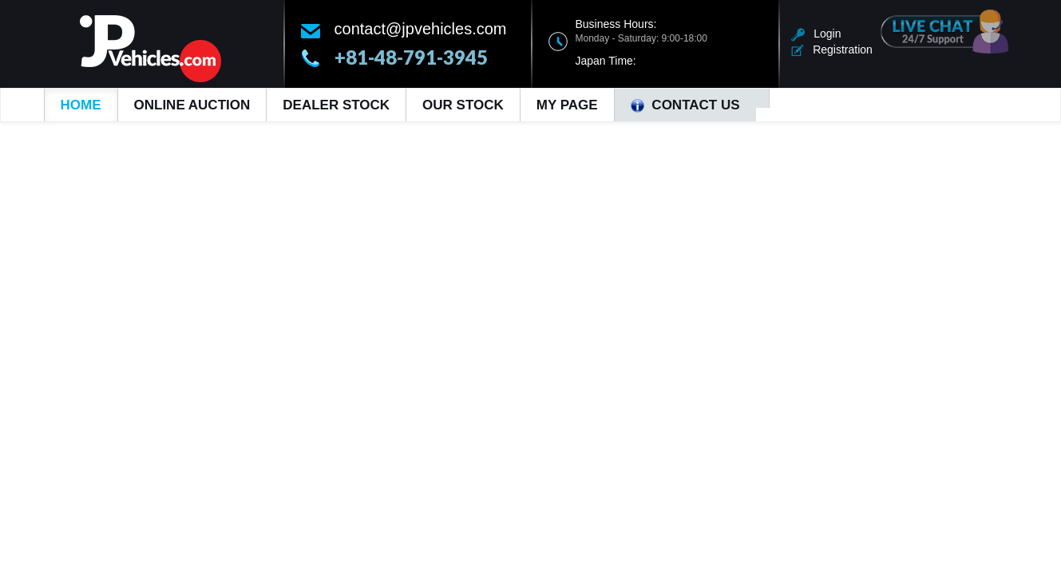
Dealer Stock (336, 105)
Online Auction (192, 105)
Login (816, 33)
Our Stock (463, 105)
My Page (567, 105)
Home (81, 105)
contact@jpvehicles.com (421, 29)
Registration (832, 49)
